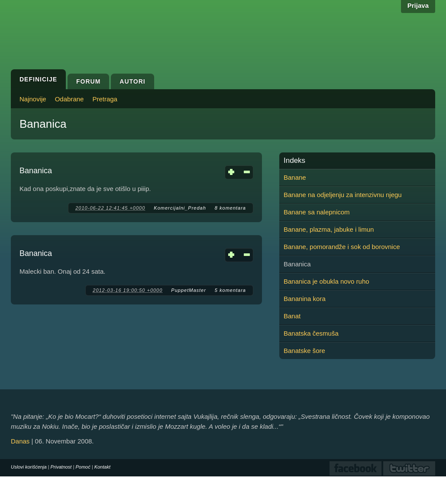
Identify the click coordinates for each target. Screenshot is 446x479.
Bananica (35, 170)
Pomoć (82, 466)
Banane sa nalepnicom (317, 212)
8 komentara (230, 207)
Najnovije (32, 99)
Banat (292, 316)
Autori (132, 81)
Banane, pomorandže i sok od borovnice (342, 246)
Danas (20, 441)
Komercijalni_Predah (180, 207)
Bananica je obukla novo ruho (326, 281)
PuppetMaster (188, 290)
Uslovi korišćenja (29, 466)
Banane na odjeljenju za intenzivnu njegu (343, 194)
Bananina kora (305, 298)
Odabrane (69, 99)
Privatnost (61, 466)
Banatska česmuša (311, 333)
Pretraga (104, 99)
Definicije (38, 79)
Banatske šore (304, 350)
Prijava (418, 5)
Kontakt (102, 466)
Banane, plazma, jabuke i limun (329, 229)
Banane (295, 177)
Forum (88, 81)
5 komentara (230, 290)
